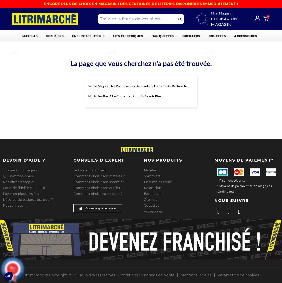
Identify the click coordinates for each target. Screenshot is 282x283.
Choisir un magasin (224, 21)
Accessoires (153, 211)
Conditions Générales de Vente (146, 275)
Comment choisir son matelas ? (99, 176)
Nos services (13, 205)
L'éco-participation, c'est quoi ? (28, 200)
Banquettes (153, 194)
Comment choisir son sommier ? (99, 182)
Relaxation (152, 188)
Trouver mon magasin (20, 170)
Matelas (150, 170)
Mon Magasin (221, 13)
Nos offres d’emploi (18, 182)
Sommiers (152, 176)
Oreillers (150, 200)
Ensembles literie (158, 182)
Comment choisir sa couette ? (97, 194)
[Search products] (141, 19)
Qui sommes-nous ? (19, 176)
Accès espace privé (98, 208)
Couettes (151, 205)
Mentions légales (196, 275)
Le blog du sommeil (89, 170)
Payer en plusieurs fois (21, 194)
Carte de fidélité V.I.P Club (24, 188)
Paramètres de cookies (238, 275)
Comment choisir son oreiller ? (98, 188)
